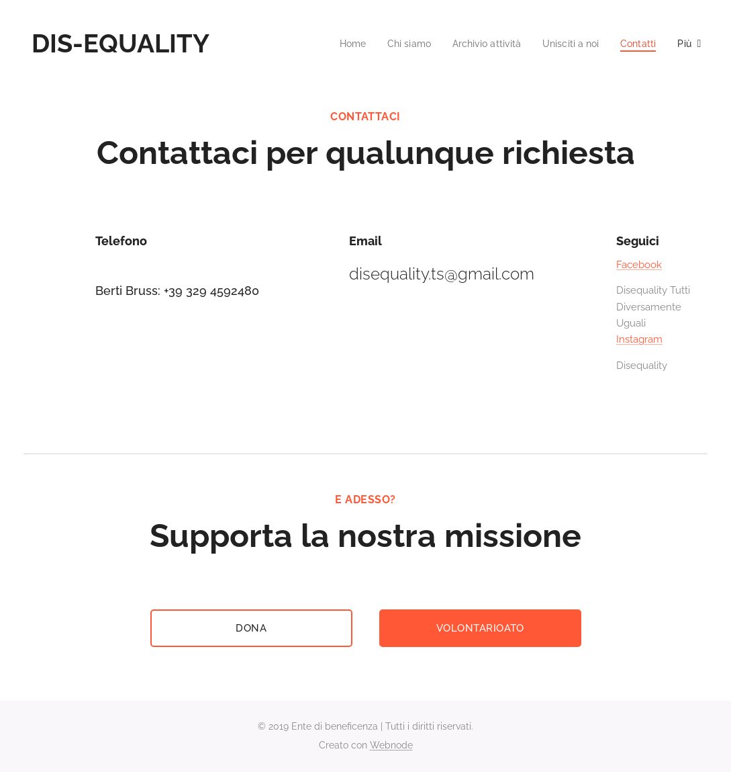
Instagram (639, 339)
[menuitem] (335, 43)
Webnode (391, 745)
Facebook (639, 265)
